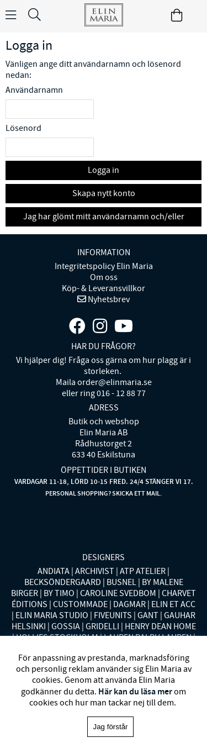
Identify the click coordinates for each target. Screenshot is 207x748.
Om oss (104, 277)
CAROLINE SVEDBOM (118, 593)
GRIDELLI (102, 626)
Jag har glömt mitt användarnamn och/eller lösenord (103, 218)
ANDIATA (54, 571)
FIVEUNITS (113, 615)
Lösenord (23, 128)
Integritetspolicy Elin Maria (104, 266)
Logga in (103, 170)
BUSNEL (121, 582)
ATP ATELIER (143, 571)
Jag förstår (110, 727)
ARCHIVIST (94, 571)
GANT (147, 615)
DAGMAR (129, 604)
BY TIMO (59, 593)
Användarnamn (34, 90)
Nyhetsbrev (108, 299)
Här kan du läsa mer (135, 691)
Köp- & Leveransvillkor (103, 288)
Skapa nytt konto (103, 193)
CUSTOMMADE (80, 604)
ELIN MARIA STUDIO (51, 615)
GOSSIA (65, 626)
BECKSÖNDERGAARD (62, 582)
